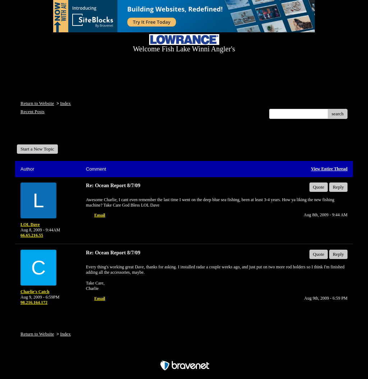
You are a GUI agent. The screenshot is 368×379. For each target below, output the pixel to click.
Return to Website (37, 103)
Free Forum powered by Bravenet (184, 353)
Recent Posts (32, 111)
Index (65, 103)
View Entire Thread (329, 168)
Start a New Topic (37, 149)
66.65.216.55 (31, 235)
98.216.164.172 (33, 302)
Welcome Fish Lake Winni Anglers (56, 134)
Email (99, 215)
